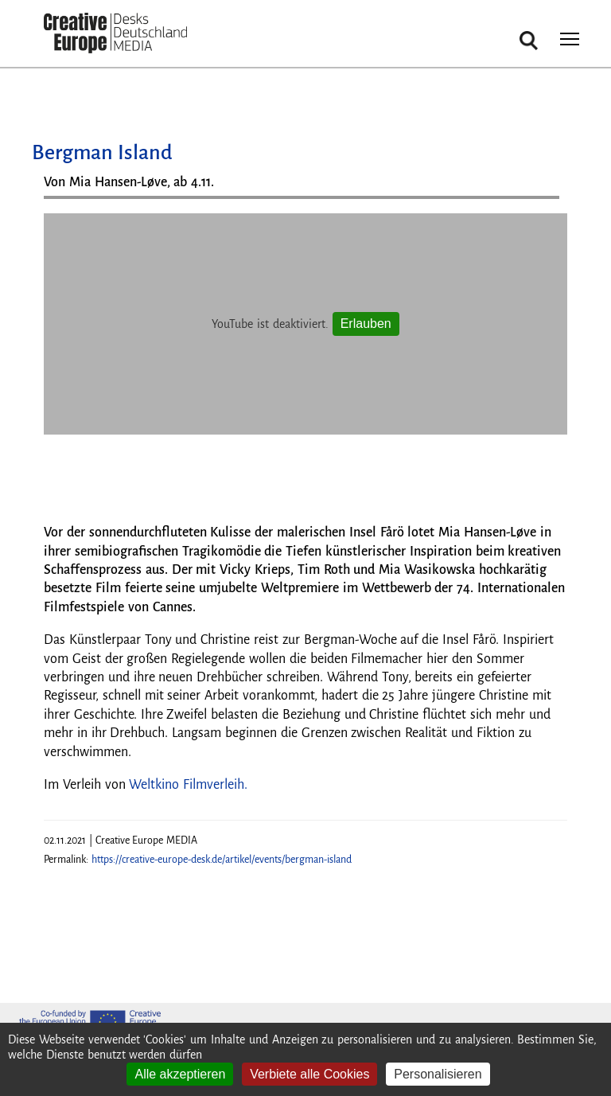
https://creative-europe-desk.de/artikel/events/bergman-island (221, 859)
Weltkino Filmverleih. (188, 785)
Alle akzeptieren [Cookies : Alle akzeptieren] (179, 1074)
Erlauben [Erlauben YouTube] (366, 323)
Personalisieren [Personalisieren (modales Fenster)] (437, 1074)
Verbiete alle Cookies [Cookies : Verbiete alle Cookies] (309, 1074)
